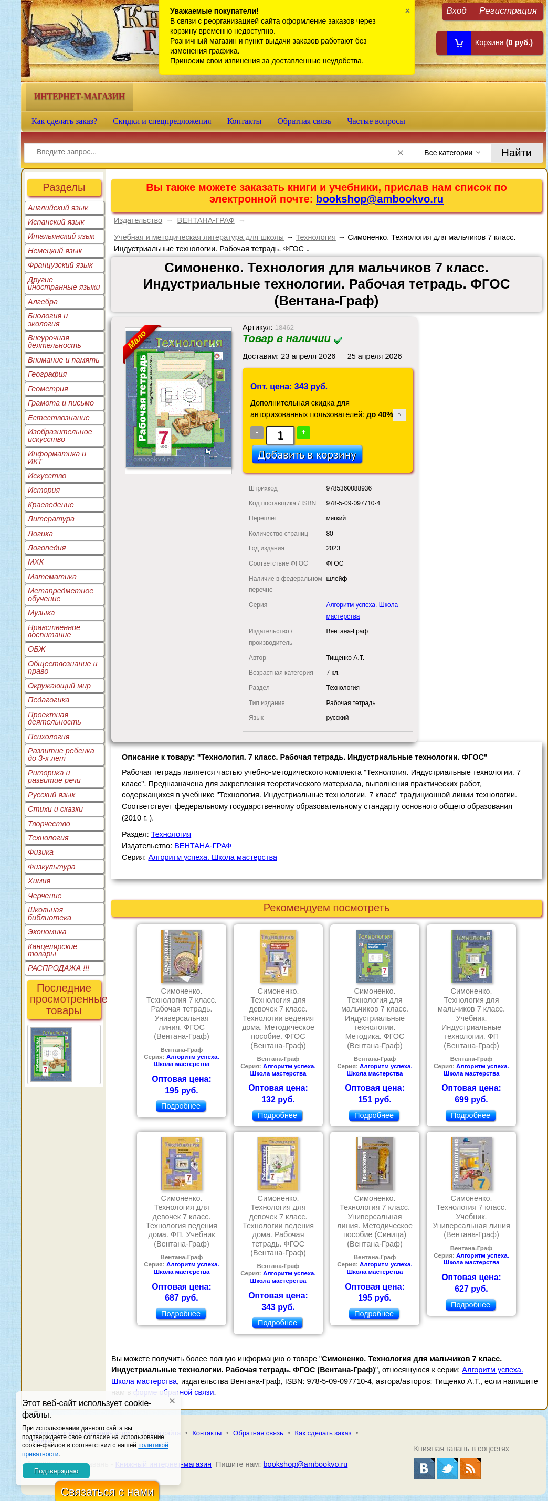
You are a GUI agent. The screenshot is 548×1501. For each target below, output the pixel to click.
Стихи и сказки (55, 809)
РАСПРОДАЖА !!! (58, 968)
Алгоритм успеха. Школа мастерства (212, 857)
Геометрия (48, 389)
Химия (39, 881)
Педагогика (48, 700)
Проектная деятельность (54, 718)
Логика (40, 533)
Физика (41, 852)
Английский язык (58, 208)
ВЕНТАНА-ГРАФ (206, 220)
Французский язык (60, 265)
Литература (51, 519)
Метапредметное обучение (60, 594)
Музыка (41, 613)
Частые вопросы (376, 120)
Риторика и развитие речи (54, 776)
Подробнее (181, 1106)
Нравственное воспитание (54, 631)
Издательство (138, 220)
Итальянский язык (61, 236)
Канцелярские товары (52, 950)
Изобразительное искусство (60, 435)
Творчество (49, 823)
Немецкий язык (55, 251)
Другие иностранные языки (64, 283)
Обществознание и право (63, 667)
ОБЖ (37, 649)
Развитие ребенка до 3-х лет (61, 754)
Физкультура (52, 867)
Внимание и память (64, 360)
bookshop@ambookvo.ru (380, 199)
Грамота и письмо (61, 403)
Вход (456, 10)
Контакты (244, 120)
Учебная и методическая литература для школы (199, 237)
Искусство (47, 476)
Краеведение (51, 505)
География (47, 374)
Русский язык (51, 795)
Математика (52, 576)
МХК (36, 562)
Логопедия (47, 548)
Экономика (47, 932)
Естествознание (59, 417)
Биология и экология (48, 319)
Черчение (45, 895)
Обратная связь (304, 120)
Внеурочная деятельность (54, 341)
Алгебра (43, 301)
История (44, 490)
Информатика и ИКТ (57, 457)
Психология (49, 736)
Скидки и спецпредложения (162, 120)
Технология (48, 838)
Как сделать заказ (323, 1433)
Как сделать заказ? (64, 120)
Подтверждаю (56, 1471)
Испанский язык (56, 222)
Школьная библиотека (49, 913)
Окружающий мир (59, 686)
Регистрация (508, 10)
